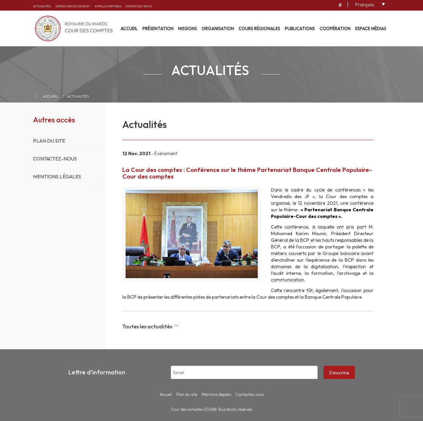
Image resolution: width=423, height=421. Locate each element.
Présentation (157, 28)
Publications (300, 28)
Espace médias (370, 28)
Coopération (335, 28)
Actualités (42, 6)
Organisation (218, 28)
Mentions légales (57, 176)
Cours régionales (259, 28)
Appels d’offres (108, 6)
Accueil (50, 96)
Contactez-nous (139, 6)
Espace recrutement (73, 6)
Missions (187, 28)
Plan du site (49, 141)
